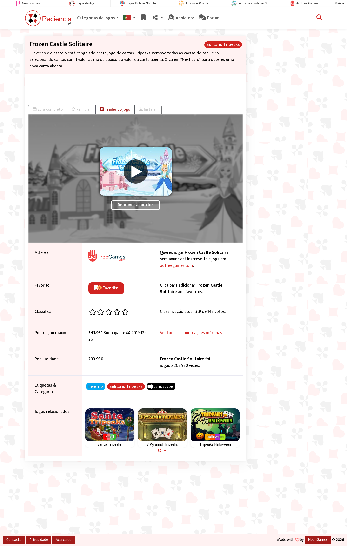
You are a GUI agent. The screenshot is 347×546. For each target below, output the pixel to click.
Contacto (14, 540)
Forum (209, 18)
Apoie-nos (181, 18)
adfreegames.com (176, 265)
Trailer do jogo (115, 109)
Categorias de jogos (96, 18)
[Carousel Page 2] (165, 450)
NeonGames (318, 540)
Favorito (106, 288)
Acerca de (63, 540)
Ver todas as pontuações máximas (191, 332)
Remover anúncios (135, 205)
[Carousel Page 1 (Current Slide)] (159, 450)
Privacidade (38, 540)
